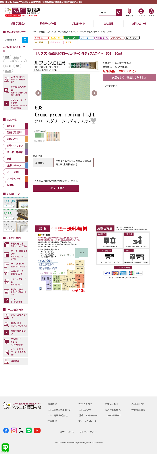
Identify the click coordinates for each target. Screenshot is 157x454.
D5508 (8, 70)
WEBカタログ (85, 404)
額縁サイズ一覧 (48, 23)
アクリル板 (9, 61)
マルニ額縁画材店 (41, 31)
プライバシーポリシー (88, 431)
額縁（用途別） (18, 23)
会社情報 (108, 23)
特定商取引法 (138, 409)
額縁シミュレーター (88, 415)
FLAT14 (21, 61)
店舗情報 (52, 404)
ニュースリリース (113, 415)
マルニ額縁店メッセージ (59, 409)
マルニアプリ (84, 409)
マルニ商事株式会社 (58, 415)
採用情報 (52, 420)
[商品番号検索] (119, 12)
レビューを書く (56, 188)
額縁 (7, 56)
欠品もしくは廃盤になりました (129, 77)
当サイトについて (67, 431)
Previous (38, 93)
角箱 (17, 66)
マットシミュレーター (88, 420)
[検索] (15, 40)
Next (94, 93)
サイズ (16, 56)
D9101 (8, 66)
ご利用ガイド (78, 23)
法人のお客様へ (113, 409)
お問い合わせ (139, 23)
